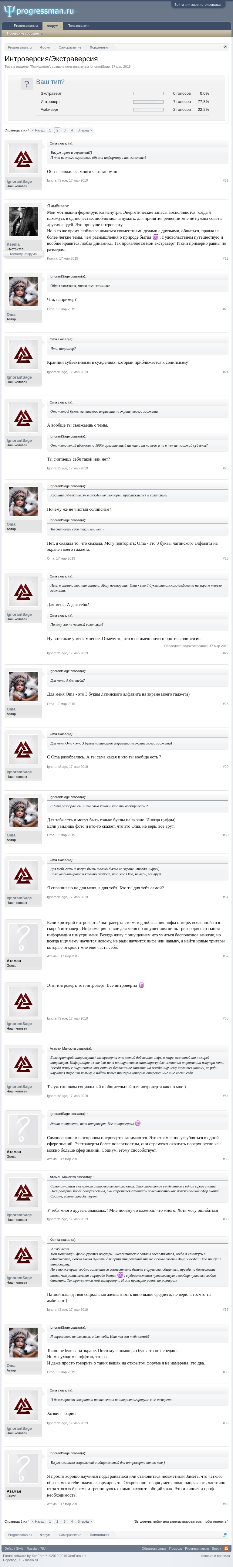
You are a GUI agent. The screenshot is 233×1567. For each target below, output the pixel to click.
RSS (226, 1548)
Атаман (14, 961)
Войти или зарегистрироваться (198, 4)
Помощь (175, 1548)
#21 (225, 180)
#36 (225, 1219)
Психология (40, 66)
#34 (225, 1096)
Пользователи (78, 25)
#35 (225, 1159)
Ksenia (13, 244)
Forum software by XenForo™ (45, 1556)
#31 (225, 897)
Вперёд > (84, 130)
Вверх (216, 1548)
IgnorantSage (100, 66)
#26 (225, 558)
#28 (225, 704)
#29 (225, 766)
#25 (225, 468)
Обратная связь (154, 1548)
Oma (11, 314)
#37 (225, 1309)
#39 (225, 1423)
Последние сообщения (24, 33)
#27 (225, 653)
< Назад (38, 130)
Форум (52, 26)
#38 (225, 1372)
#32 (225, 956)
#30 (225, 835)
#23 (225, 309)
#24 (225, 372)
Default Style (14, 1548)
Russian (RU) (36, 1548)
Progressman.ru (26, 25)
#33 (225, 1018)
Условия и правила (215, 1556)
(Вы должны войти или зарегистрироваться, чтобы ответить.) (180, 1521)
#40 (225, 1504)
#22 (225, 258)
